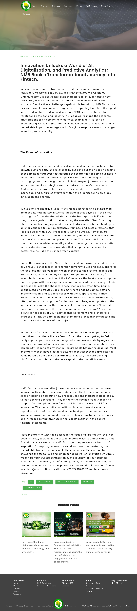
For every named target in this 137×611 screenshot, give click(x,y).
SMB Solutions (44, 583)
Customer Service (94, 588)
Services (56, 6)
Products (68, 6)
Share (24, 494)
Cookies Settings (46, 606)
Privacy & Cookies (24, 606)
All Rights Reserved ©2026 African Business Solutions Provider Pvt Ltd (96, 606)
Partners (17, 594)
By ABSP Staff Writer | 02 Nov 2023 (38, 56)
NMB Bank (87, 482)
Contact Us (91, 586)
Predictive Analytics (66, 482)
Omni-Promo (107, 6)
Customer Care (93, 583)
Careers (45, 6)
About (34, 6)
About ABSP (67, 583)
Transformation (32, 488)
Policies (89, 591)
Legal (9, 606)
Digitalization (44, 482)
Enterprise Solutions (46, 586)
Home (15, 583)
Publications (91, 6)
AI (31, 482)
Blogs (79, 6)
